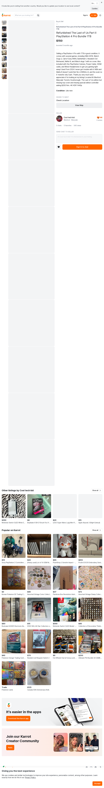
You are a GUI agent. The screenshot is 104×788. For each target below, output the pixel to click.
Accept (97, 783)
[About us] (100, 15)
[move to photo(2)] (4, 28)
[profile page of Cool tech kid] (59, 119)
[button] (96, 490)
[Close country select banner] (101, 2)
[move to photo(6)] (4, 52)
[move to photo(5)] (4, 46)
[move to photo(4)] (4, 40)
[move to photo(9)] (4, 70)
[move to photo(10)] (4, 76)
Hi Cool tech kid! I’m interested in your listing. (79, 138)
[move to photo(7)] (4, 58)
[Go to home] (6, 15)
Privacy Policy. (30, 777)
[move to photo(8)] (4, 64)
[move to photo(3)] (4, 34)
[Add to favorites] (58, 147)
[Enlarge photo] (31, 43)
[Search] (38, 15)
